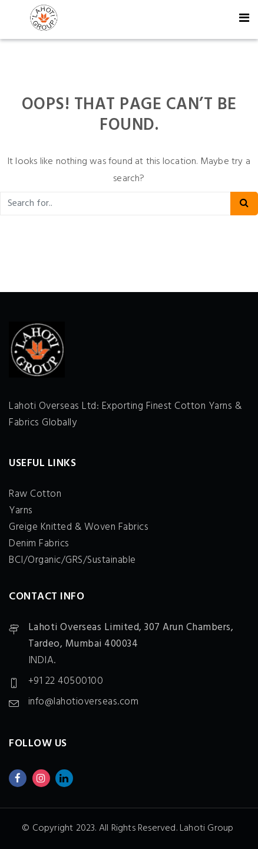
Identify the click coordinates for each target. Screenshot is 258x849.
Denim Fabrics (39, 544)
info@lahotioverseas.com (83, 702)
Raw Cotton (35, 494)
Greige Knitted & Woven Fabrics (78, 527)
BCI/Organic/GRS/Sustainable (72, 560)
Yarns (21, 511)
